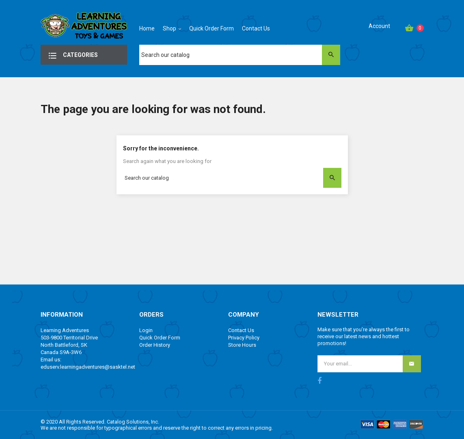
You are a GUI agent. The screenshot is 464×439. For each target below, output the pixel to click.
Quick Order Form (159, 338)
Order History (154, 345)
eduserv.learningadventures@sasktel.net (88, 367)
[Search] (240, 55)
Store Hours (242, 345)
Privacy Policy (243, 338)
